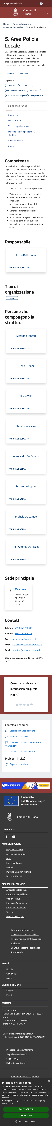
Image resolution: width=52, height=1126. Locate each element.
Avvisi (9, 978)
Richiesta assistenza (16, 1063)
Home (6, 24)
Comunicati (11, 973)
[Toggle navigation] (5, 12)
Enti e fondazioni (14, 863)
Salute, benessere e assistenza (25, 947)
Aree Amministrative (16, 854)
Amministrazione (21, 24)
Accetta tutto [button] (26, 1109)
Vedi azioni (26, 73)
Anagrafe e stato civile (16, 889)
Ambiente (15, 943)
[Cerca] (46, 12)
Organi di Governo (14, 849)
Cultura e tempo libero (16, 894)
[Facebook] (6, 836)
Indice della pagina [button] (17, 106)
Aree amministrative (13, 27)
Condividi (11, 73)
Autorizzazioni (18, 952)
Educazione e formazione (23, 930)
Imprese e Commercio (16, 903)
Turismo (10, 912)
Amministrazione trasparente (25, 1076)
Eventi (9, 995)
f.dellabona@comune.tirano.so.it (27, 644)
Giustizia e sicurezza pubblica (25, 934)
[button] (26, 1121)
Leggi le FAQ (12, 1058)
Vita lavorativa (13, 898)
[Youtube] (14, 836)
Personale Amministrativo (18, 871)
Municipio (20, 589)
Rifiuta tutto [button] (26, 1115)
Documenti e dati (14, 876)
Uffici (8, 858)
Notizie (9, 969)
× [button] (49, 1081)
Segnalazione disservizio (17, 1054)
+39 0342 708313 (23, 628)
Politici (9, 867)
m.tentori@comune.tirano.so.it (26, 650)
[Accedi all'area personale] (41, 3)
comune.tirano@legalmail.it (23, 639)
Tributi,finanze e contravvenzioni (26, 938)
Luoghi (9, 990)
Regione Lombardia (13, 3)
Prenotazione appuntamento (19, 1049)
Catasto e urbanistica (16, 907)
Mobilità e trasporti (15, 916)
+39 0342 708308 (23, 633)
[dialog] (26, 1102)
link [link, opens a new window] (11, 1103)
